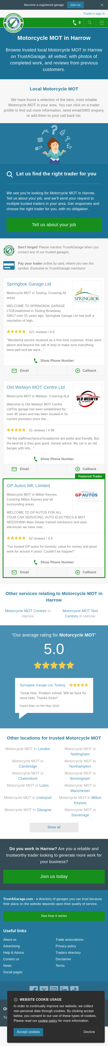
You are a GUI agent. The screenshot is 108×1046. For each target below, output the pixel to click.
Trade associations (70, 939)
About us (9, 939)
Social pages (12, 972)
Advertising (11, 946)
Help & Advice (13, 952)
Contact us (11, 959)
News (7, 965)
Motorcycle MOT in (27, 749)
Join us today (54, 876)
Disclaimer (63, 959)
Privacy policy (66, 946)
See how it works (54, 916)
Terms (60, 965)
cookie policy (47, 1020)
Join (75, 5)
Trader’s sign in (94, 13)
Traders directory (68, 952)
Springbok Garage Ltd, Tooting (42, 685)
